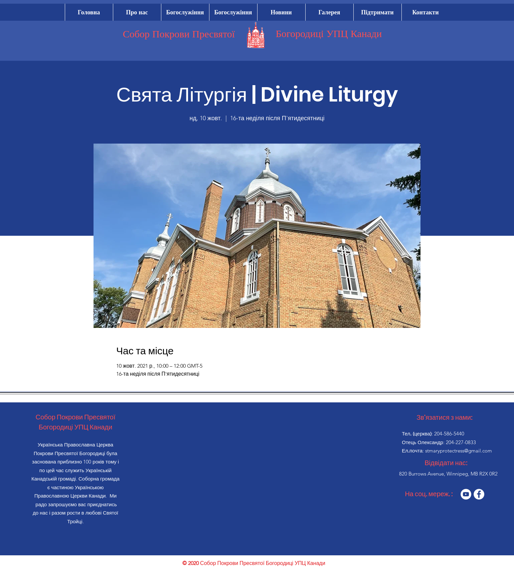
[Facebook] (479, 494)
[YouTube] (466, 494)
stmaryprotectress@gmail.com (458, 450)
